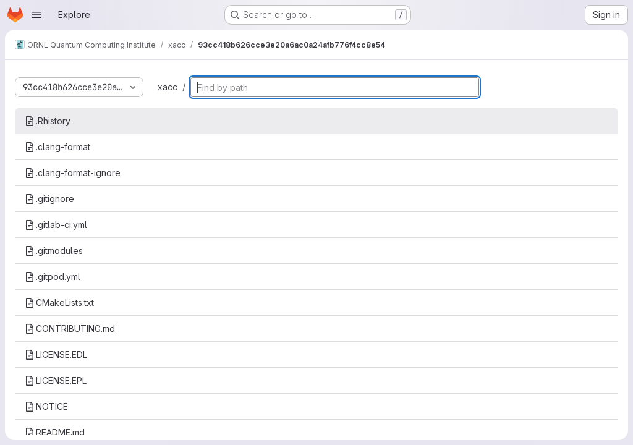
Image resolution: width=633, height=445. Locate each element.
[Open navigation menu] (36, 15)
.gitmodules (54, 250)
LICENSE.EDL (56, 354)
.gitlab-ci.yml (56, 224)
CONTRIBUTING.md (70, 328)
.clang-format (57, 147)
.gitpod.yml (52, 276)
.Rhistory (47, 121)
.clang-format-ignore (73, 172)
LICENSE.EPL (56, 380)
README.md (55, 432)
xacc (167, 87)
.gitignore (49, 198)
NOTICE (46, 406)
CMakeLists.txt (59, 302)
